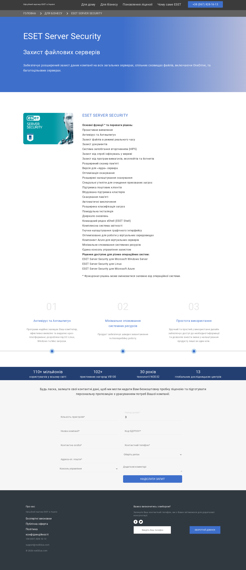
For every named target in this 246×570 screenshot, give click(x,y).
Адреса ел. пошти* (71, 459)
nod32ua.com (40, 550)
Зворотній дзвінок (205, 530)
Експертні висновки (39, 518)
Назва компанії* (70, 431)
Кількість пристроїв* (73, 417)
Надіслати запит (152, 479)
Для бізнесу (109, 4)
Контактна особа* (71, 445)
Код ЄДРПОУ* (133, 431)
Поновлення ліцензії (138, 4)
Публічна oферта (37, 523)
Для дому (88, 4)
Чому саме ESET (169, 4)
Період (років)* (132, 412)
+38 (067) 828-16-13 (205, 4)
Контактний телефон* (137, 445)
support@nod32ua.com (37, 545)
